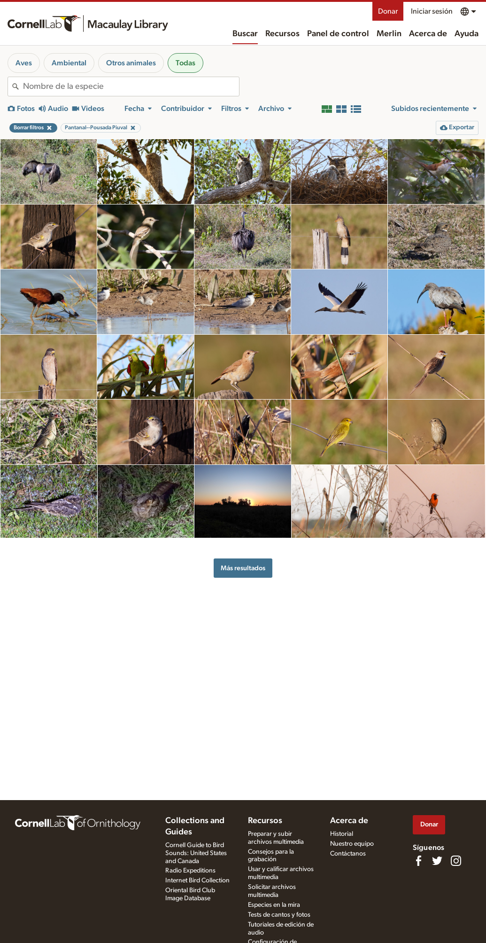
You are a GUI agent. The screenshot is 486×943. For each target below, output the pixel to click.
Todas (185, 63)
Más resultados (243, 568)
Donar (388, 11)
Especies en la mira (274, 905)
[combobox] (131, 86)
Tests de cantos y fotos (279, 915)
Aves (23, 63)
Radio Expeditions (190, 870)
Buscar (245, 34)
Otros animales (131, 63)
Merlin (389, 34)
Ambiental (69, 63)
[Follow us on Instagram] (456, 860)
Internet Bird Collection (197, 880)
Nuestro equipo (352, 844)
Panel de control (338, 34)
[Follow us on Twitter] (437, 860)
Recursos (282, 34)
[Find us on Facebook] (418, 860)
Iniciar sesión (432, 11)
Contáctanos (348, 853)
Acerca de (428, 34)
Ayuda (466, 34)
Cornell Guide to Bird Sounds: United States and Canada (196, 853)
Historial (341, 834)
